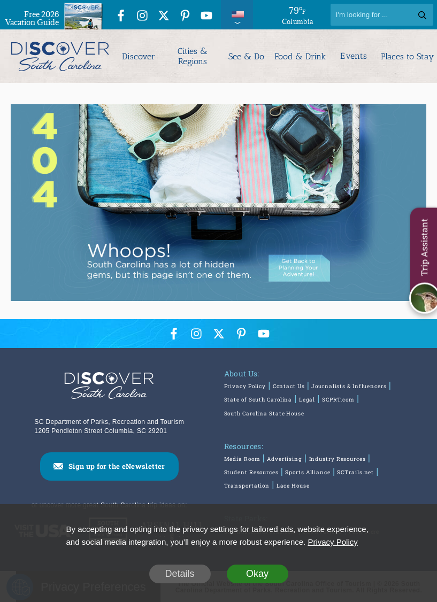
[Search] (382, 15)
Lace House (293, 485)
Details (179, 573)
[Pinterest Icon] (185, 16)
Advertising (284, 459)
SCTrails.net (355, 472)
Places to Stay (407, 56)
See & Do (246, 56)
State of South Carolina (258, 400)
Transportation (247, 485)
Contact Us (289, 386)
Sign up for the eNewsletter (116, 465)
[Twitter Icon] (163, 16)
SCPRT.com (338, 400)
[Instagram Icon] (142, 16)
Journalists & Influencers (349, 386)
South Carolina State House (264, 413)
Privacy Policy (245, 386)
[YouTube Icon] (206, 16)
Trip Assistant (424, 247)
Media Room (242, 459)
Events (353, 56)
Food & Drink (300, 56)
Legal (307, 400)
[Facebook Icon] (120, 16)
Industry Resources (337, 459)
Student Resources (251, 472)
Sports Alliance (308, 472)
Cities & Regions (193, 56)
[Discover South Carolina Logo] (59, 56)
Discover (138, 56)
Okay (257, 573)
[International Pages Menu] (237, 14)
